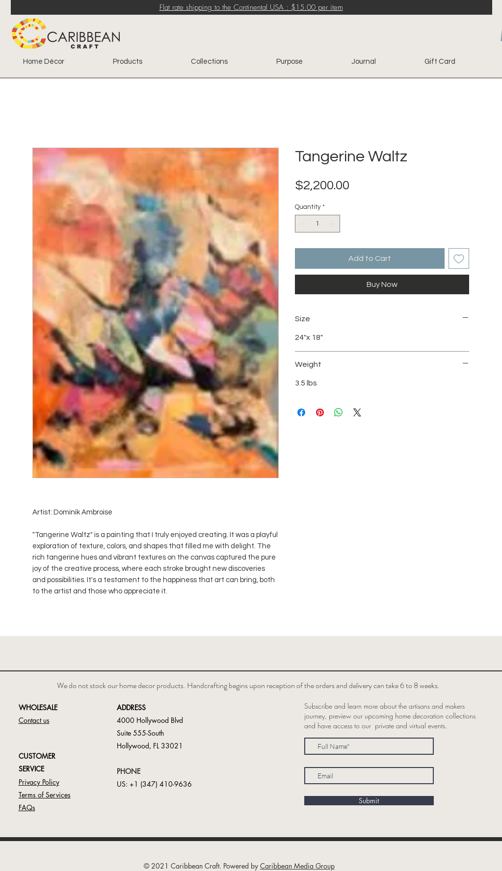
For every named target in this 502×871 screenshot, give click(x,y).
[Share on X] (357, 412)
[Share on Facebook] (301, 412)
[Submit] (369, 800)
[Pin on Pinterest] (320, 412)
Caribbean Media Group (297, 866)
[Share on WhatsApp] (338, 412)
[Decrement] (302, 223)
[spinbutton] (317, 223)
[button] (34, 720)
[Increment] (333, 223)
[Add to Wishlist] (459, 258)
